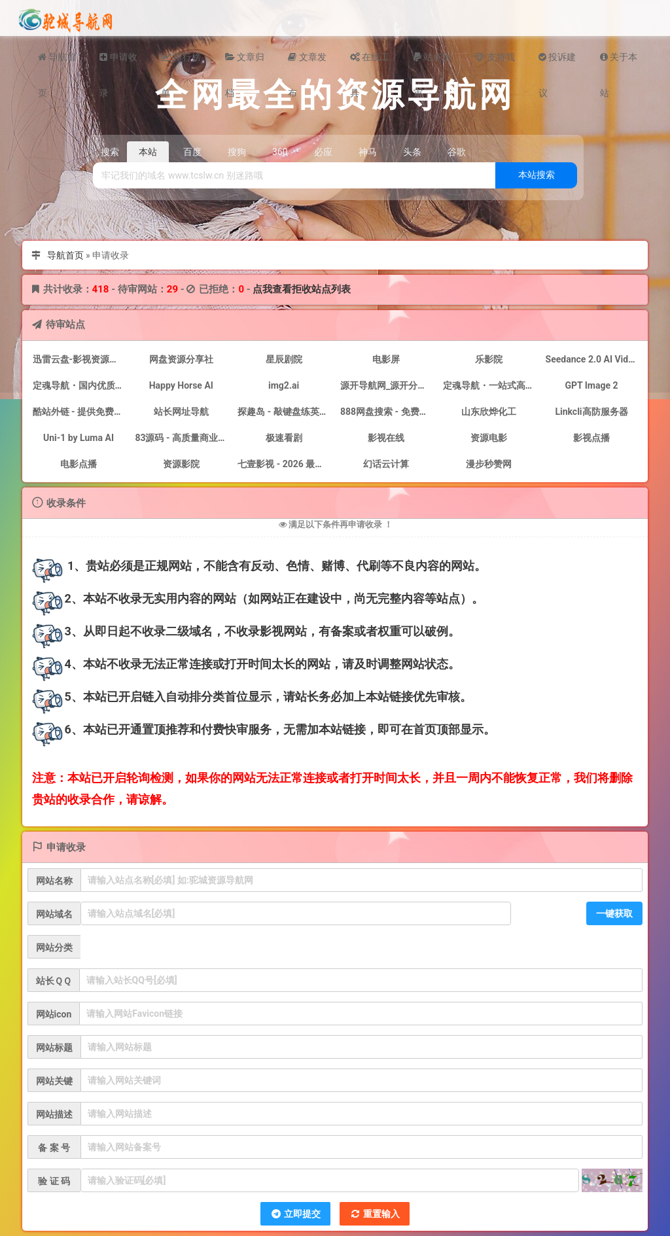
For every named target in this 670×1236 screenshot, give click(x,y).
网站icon (54, 1014)
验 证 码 (54, 1181)
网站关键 (54, 1081)
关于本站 (618, 63)
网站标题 (54, 1047)
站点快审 (432, 63)
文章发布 (307, 63)
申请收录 (118, 63)
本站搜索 (536, 174)
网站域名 (54, 914)
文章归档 (244, 63)
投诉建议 (557, 63)
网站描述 (54, 1114)
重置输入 (374, 1214)
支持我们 (494, 63)
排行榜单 (181, 63)
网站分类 (54, 947)
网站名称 (54, 880)
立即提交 (295, 1214)
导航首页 (57, 63)
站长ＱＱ (53, 981)
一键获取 (614, 913)
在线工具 (369, 63)
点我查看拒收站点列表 (302, 289)
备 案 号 (54, 1147)
